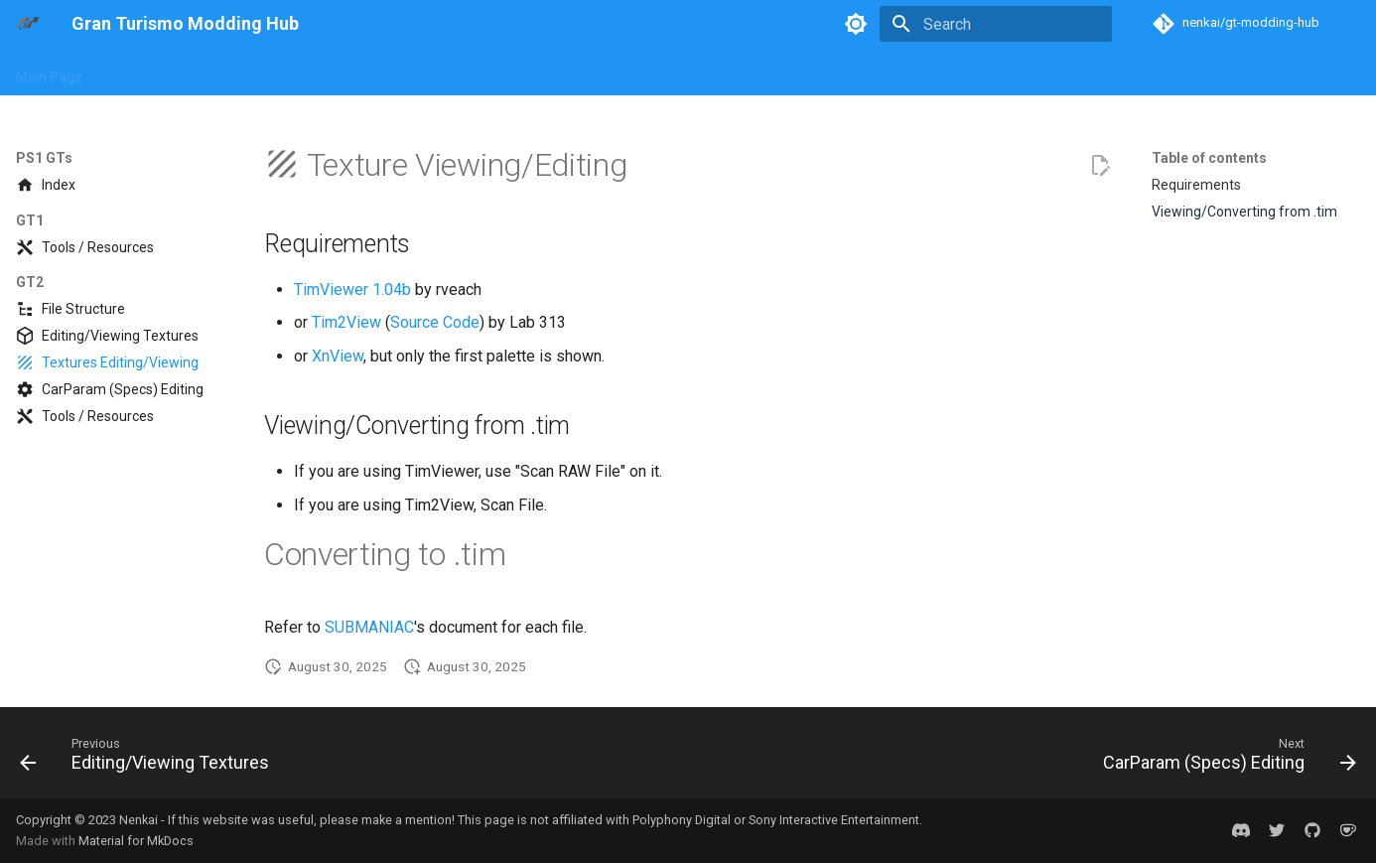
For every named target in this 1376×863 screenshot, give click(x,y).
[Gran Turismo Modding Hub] (28, 24)
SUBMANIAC (369, 627)
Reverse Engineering (892, 72)
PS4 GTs (413, 72)
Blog (120, 72)
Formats (675, 72)
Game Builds (765, 72)
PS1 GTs (184, 72)
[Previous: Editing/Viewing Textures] (150, 759)
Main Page (49, 72)
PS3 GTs (337, 72)
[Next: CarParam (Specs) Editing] (1223, 759)
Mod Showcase (1029, 72)
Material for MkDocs (136, 840)
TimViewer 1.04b (352, 289)
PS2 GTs (260, 72)
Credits (1193, 72)
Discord (1124, 72)
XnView (337, 356)
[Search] (996, 24)
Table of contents (1209, 158)
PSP (477, 72)
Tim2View (346, 322)
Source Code (435, 322)
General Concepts (569, 72)
